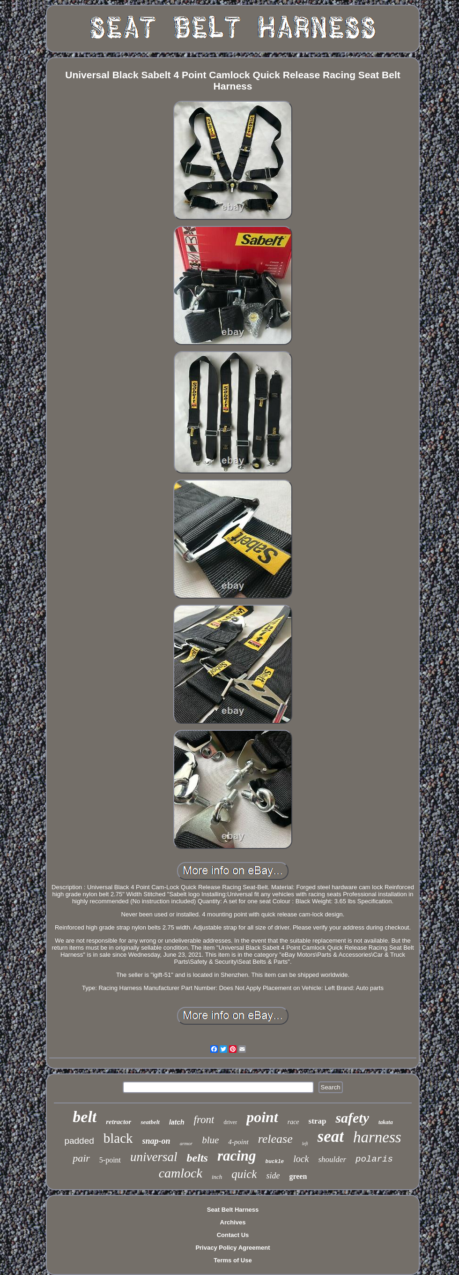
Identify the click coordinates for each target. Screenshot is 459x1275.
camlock (180, 1173)
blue (210, 1140)
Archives (233, 1222)
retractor (118, 1121)
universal (154, 1157)
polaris (374, 1159)
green (298, 1176)
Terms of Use (233, 1260)
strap (317, 1121)
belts (197, 1158)
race (293, 1121)
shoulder (332, 1159)
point (262, 1117)
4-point (238, 1142)
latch (177, 1122)
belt (84, 1116)
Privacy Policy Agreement (232, 1247)
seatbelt (150, 1121)
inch (217, 1176)
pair (81, 1158)
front (204, 1119)
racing (236, 1156)
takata (385, 1122)
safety (352, 1117)
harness (377, 1137)
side (273, 1175)
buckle (275, 1161)
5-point (110, 1160)
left (305, 1143)
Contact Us (233, 1234)
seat (331, 1136)
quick (244, 1174)
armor (186, 1143)
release (275, 1139)
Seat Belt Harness (233, 1209)
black (118, 1138)
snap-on (156, 1141)
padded (79, 1141)
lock (301, 1159)
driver (230, 1122)
